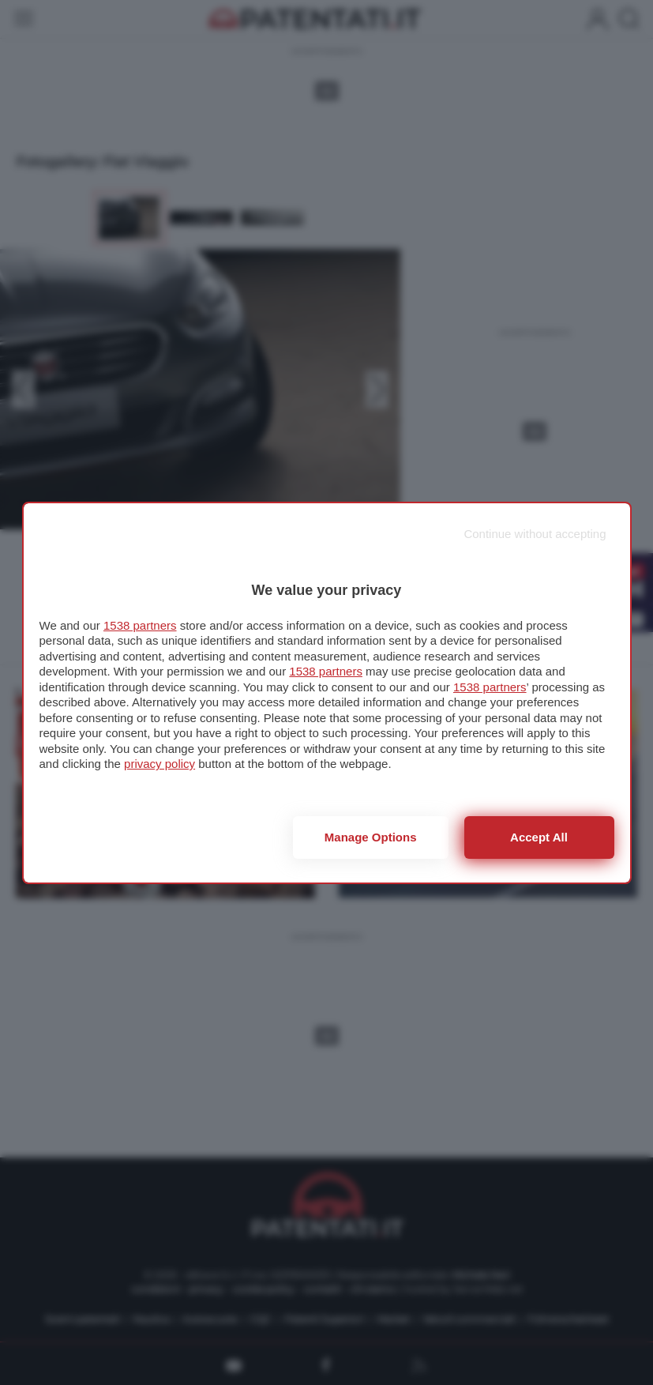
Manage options (371, 837)
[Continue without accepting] (535, 533)
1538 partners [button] (140, 625)
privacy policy (159, 763)
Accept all (539, 837)
